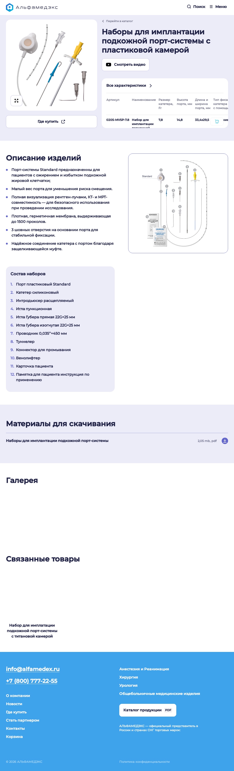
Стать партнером (22, 720)
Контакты (15, 728)
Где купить (51, 121)
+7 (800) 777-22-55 (31, 681)
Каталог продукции (147, 710)
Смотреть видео (125, 64)
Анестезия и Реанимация (144, 669)
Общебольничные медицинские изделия (159, 694)
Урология (128, 685)
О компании (18, 696)
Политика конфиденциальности (144, 761)
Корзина (14, 737)
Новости (14, 704)
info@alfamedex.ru (33, 669)
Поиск (196, 6)
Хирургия (128, 677)
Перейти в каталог (117, 21)
